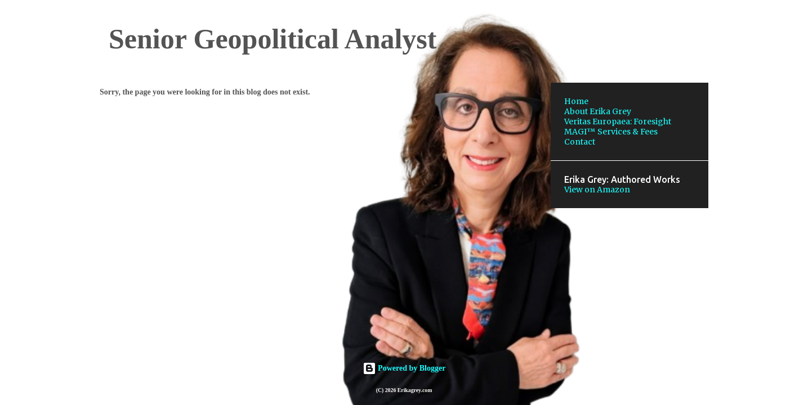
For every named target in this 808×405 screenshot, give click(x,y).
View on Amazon (597, 189)
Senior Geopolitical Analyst (272, 39)
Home (576, 101)
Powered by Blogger (404, 368)
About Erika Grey (597, 111)
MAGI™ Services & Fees (611, 132)
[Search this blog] (649, 36)
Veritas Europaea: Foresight (617, 121)
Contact (579, 142)
